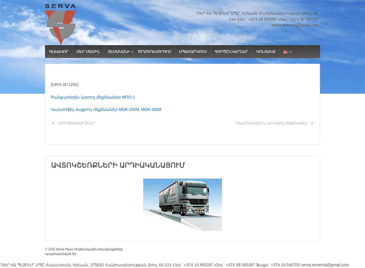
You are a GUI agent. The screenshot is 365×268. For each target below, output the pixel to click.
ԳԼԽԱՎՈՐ (58, 51)
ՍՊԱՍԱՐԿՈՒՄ (193, 51)
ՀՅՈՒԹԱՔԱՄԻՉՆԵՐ (76, 123)
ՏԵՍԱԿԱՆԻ (119, 51)
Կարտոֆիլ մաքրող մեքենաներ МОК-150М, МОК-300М (106, 109)
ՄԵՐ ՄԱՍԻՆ (88, 51)
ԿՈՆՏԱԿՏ (265, 51)
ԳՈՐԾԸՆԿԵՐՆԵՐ (231, 51)
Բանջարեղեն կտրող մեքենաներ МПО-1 (93, 97)
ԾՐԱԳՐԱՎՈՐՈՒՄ (154, 51)
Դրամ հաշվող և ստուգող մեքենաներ (271, 123)
